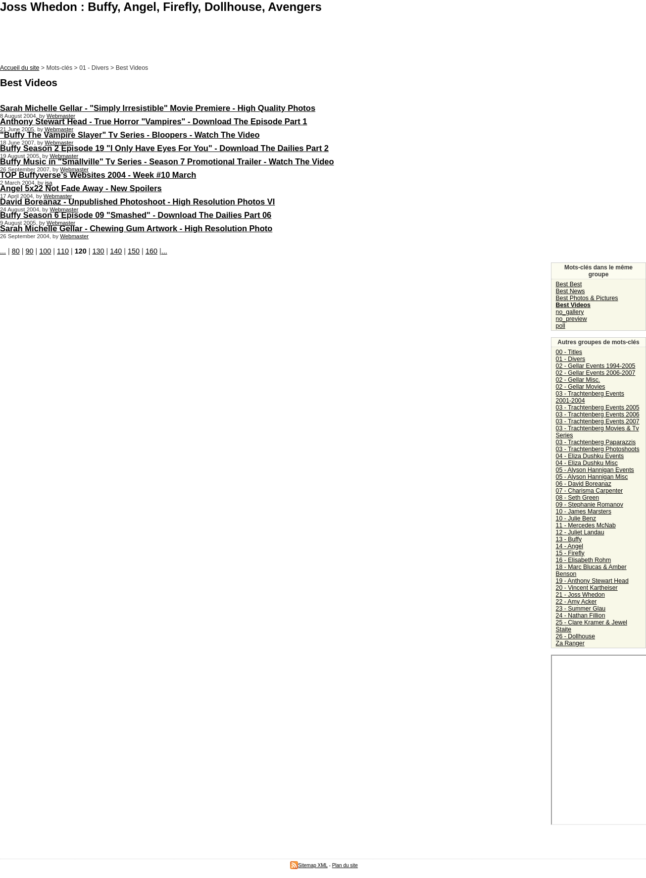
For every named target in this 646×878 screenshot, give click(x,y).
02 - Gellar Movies (580, 386)
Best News (570, 291)
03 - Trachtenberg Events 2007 (598, 421)
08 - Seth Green (577, 497)
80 (16, 251)
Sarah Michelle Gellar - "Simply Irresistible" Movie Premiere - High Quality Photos (157, 107)
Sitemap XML (309, 865)
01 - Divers (571, 359)
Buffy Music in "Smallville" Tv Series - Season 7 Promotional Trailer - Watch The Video (167, 161)
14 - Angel (569, 546)
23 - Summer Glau (581, 608)
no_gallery (570, 312)
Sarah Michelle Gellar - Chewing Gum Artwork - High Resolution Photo (136, 228)
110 (63, 251)
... (3, 251)
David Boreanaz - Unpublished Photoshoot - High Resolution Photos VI (137, 201)
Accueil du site (19, 67)
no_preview (571, 318)
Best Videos (573, 305)
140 (116, 251)
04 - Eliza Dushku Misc (587, 463)
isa (48, 183)
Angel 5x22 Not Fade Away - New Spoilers (81, 188)
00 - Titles (569, 352)
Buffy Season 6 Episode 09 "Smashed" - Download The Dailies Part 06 (135, 214)
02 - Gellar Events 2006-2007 (596, 372)
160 (151, 251)
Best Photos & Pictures (587, 298)
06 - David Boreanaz (583, 483)
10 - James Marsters (583, 511)
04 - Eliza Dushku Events (590, 456)
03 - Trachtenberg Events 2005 (598, 407)
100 (45, 251)
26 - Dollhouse (575, 636)
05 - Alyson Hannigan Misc (592, 476)
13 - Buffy (569, 539)
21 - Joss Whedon (580, 594)
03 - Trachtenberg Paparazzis (596, 442)
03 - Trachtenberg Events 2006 (598, 414)
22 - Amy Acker (576, 601)
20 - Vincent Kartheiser (587, 587)
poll (560, 325)
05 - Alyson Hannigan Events (595, 469)
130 (98, 251)
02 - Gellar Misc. (578, 379)
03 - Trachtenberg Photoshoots (598, 449)
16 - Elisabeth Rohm (583, 560)
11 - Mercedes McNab (586, 525)
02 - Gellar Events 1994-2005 (596, 365)
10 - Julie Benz (576, 518)
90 (30, 251)
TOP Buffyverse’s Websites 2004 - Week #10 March (98, 174)
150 (134, 251)
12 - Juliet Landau (580, 532)
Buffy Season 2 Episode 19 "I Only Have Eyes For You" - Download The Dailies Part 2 (164, 148)
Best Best (569, 284)
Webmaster (61, 116)
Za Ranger (570, 643)
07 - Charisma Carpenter (589, 490)
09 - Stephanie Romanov (589, 504)
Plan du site (345, 865)
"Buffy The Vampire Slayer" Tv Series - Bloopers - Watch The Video (129, 134)
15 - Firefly (570, 553)
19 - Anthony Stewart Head (592, 580)
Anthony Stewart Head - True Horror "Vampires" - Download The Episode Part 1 (153, 121)
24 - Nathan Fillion (580, 615)
